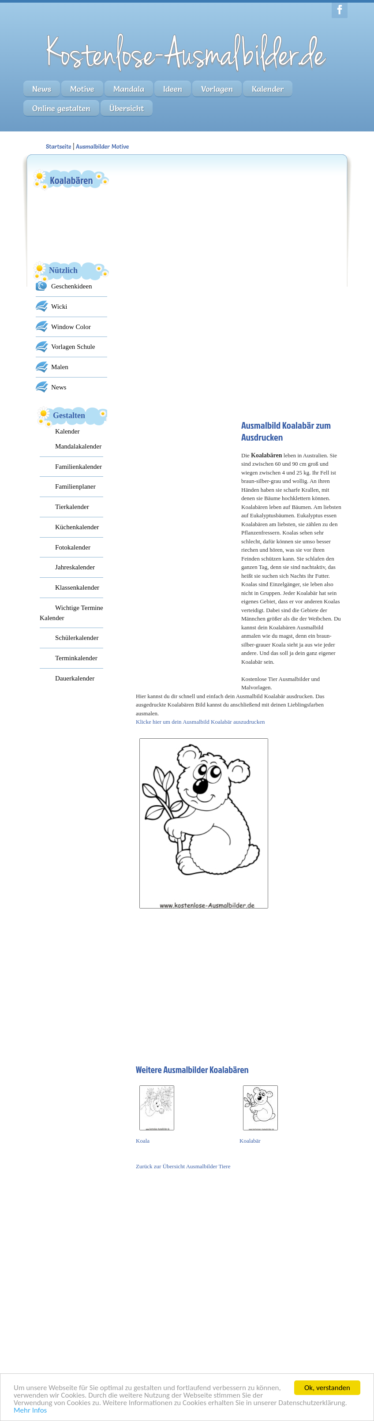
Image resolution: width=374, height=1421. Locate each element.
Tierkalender (72, 506)
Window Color (71, 326)
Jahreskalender (75, 567)
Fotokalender (72, 547)
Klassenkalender (77, 587)
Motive (82, 89)
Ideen (172, 89)
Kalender (268, 89)
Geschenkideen (71, 286)
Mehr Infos (30, 1410)
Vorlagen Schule (73, 346)
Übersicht (126, 108)
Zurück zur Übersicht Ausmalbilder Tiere (183, 1166)
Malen (59, 366)
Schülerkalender (76, 637)
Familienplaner (75, 486)
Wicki (59, 306)
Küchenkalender (77, 527)
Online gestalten (61, 108)
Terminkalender (76, 658)
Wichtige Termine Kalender (71, 612)
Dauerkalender (74, 678)
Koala (143, 1140)
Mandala (128, 89)
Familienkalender (78, 466)
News (41, 89)
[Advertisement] (202, 223)
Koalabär (250, 1140)
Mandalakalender (78, 446)
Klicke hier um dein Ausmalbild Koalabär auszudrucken (200, 721)
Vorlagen (217, 89)
